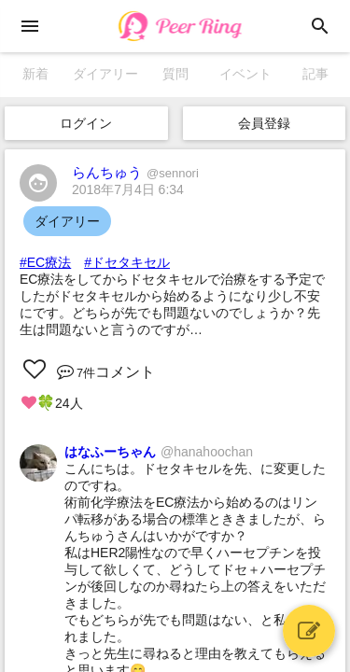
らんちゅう (135, 172)
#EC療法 (45, 262)
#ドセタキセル (127, 262)
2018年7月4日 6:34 (128, 189)
